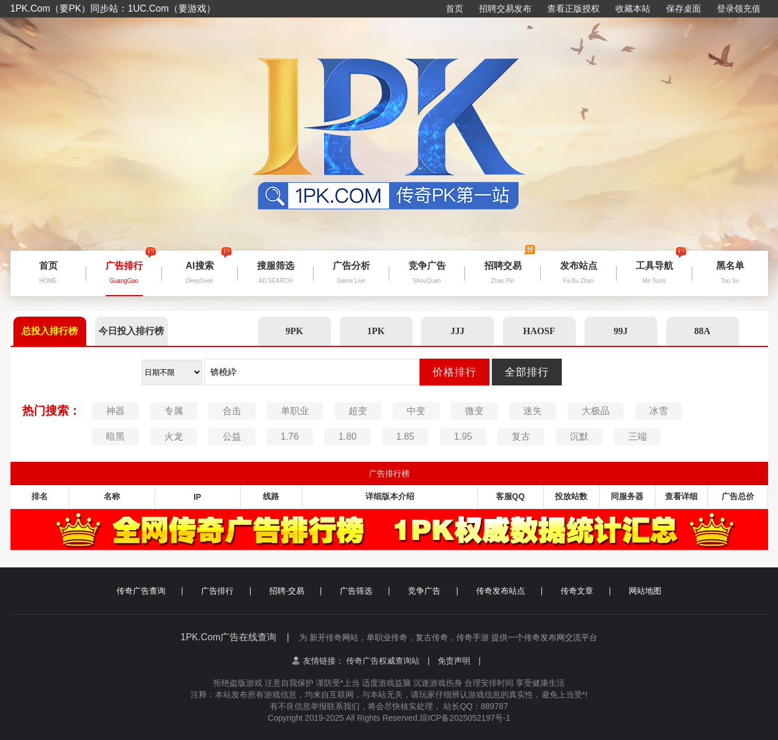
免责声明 (459, 660)
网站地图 (645, 590)
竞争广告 (432, 590)
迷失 (532, 411)
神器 (115, 411)
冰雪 (658, 411)
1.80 (348, 436)
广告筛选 (364, 590)
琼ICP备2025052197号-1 (465, 718)
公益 (232, 436)
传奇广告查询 (149, 590)
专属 (173, 411)
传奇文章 (585, 590)
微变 (474, 411)
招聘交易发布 (505, 8)
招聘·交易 (295, 590)
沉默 (579, 436)
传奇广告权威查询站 (388, 660)
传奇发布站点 (509, 590)
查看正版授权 (573, 8)
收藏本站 (632, 8)
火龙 (173, 436)
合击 (232, 411)
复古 (521, 436)
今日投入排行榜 (131, 331)
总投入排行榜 (50, 331)
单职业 (295, 411)
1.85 (405, 436)
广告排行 (226, 590)
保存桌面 (683, 8)
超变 (357, 411)
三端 (637, 436)
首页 (454, 8)
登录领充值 (739, 8)
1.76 (290, 436)
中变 (416, 411)
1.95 (463, 436)
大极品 (596, 411)
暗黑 (115, 436)
